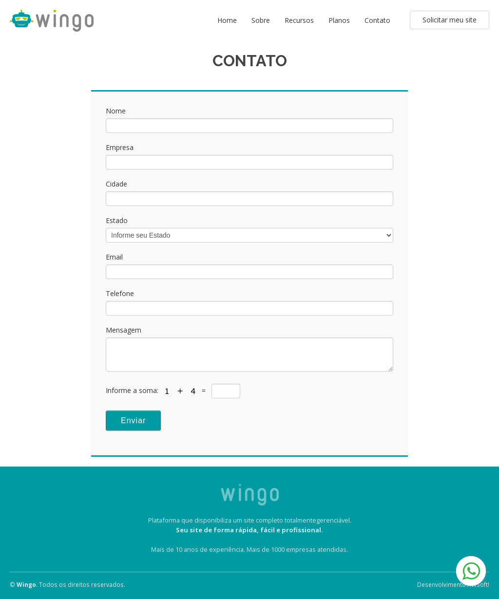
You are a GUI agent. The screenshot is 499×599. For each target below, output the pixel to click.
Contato (377, 20)
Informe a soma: (133, 390)
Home (227, 20)
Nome (116, 110)
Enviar (133, 420)
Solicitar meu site (449, 19)
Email (114, 257)
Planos (339, 20)
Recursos (299, 20)
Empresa (120, 147)
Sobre (260, 20)
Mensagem (123, 330)
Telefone (120, 293)
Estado (117, 220)
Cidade (116, 183)
